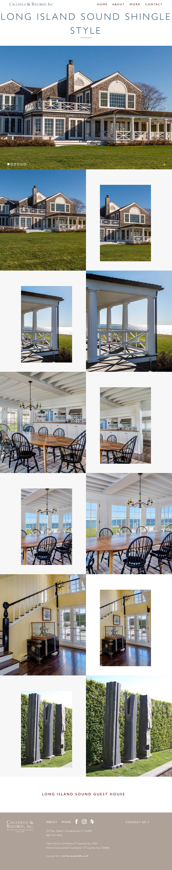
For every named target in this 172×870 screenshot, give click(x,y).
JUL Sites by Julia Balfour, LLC (75, 856)
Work (135, 4)
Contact (154, 4)
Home (102, 4)
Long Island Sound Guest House (83, 794)
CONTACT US (136, 822)
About (118, 4)
